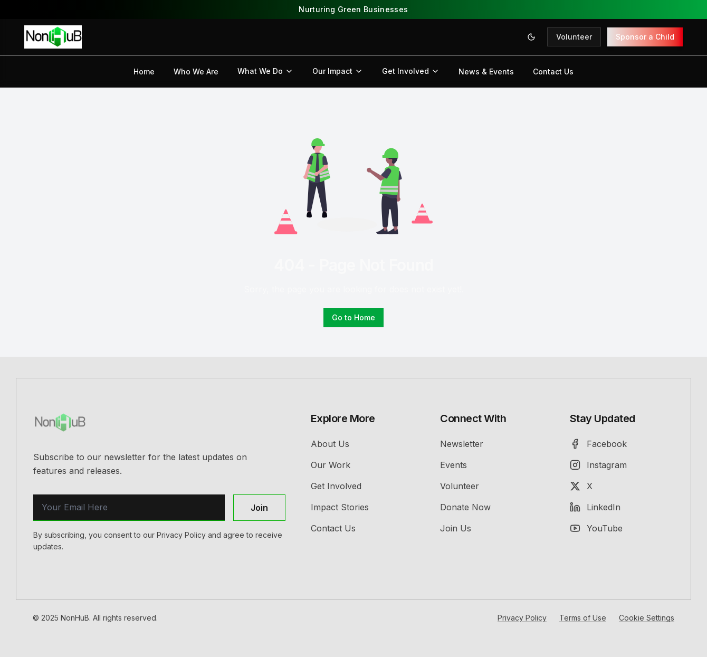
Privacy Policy (522, 617)
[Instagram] (622, 465)
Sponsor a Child (645, 36)
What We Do (265, 70)
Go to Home (353, 317)
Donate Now (465, 507)
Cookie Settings (646, 617)
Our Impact (337, 70)
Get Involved (411, 70)
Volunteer (574, 36)
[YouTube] (622, 528)
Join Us (455, 528)
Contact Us (553, 71)
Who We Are (196, 71)
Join (259, 507)
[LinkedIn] (622, 507)
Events (453, 465)
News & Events (486, 71)
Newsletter (461, 444)
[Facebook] (622, 443)
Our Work (330, 465)
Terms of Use (582, 617)
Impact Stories (340, 507)
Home (144, 71)
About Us (330, 444)
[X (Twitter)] (622, 486)
